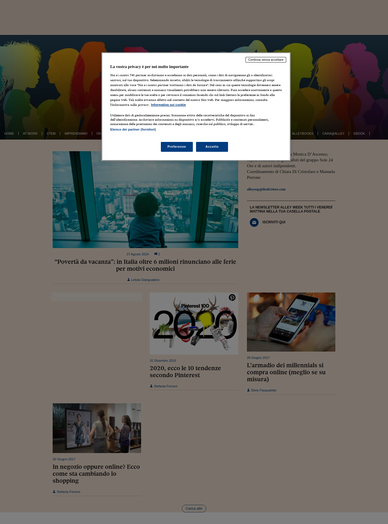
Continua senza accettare (266, 59)
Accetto (212, 146)
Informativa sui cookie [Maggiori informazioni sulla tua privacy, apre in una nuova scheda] (168, 104)
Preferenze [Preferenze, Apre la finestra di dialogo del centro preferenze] (177, 146)
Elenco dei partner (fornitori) (133, 129)
